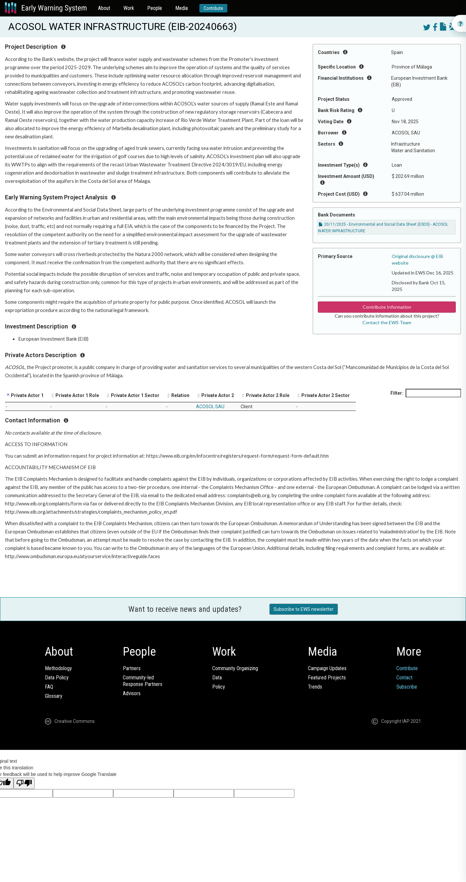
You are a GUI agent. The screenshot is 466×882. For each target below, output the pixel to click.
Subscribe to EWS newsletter (304, 609)
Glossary (53, 696)
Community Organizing (235, 668)
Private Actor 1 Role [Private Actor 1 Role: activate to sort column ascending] (77, 395)
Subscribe (406, 687)
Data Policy (57, 677)
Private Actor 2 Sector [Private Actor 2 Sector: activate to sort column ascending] (325, 395)
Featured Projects (327, 677)
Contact (404, 677)
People (154, 8)
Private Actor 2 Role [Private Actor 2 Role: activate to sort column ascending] (267, 395)
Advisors (132, 693)
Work (128, 8)
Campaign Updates (327, 668)
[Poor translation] (24, 783)
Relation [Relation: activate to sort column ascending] (180, 395)
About (104, 8)
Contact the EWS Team (386, 322)
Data (217, 677)
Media (181, 8)
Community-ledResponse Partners (142, 680)
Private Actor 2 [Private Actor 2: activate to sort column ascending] (217, 395)
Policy (218, 687)
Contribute (213, 8)
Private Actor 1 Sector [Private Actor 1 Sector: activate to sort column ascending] (135, 395)
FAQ (49, 687)
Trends (315, 687)
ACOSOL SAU (210, 406)
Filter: (425, 393)
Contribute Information (387, 307)
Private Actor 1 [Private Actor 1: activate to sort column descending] (27, 395)
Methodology (58, 668)
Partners (132, 668)
